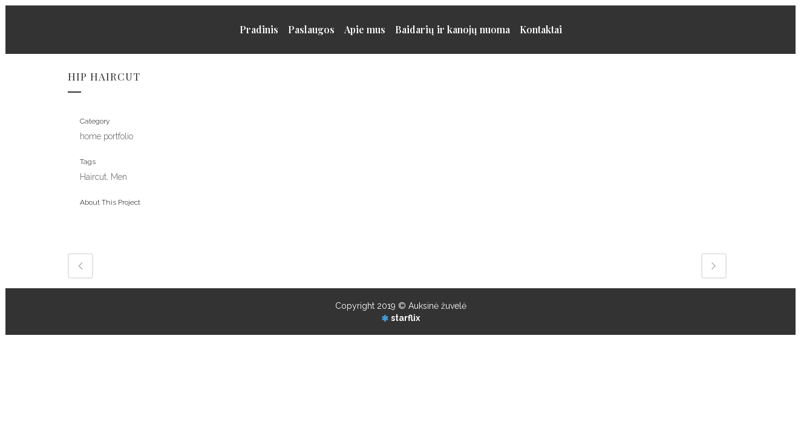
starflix (405, 318)
